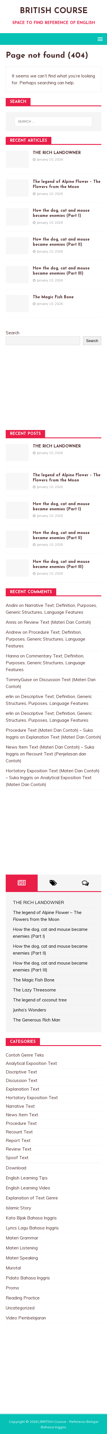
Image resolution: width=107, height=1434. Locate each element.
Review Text (18, 1149)
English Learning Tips (27, 1178)
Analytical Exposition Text (31, 1063)
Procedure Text (21, 1123)
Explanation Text (22, 1089)
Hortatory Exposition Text (32, 1097)
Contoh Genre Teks (25, 1055)
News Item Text (22, 1114)
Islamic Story (18, 1208)
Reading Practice (23, 1298)
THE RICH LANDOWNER (57, 153)
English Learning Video (28, 1188)
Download (16, 1168)
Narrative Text (20, 1106)
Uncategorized (20, 1308)
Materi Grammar (22, 1238)
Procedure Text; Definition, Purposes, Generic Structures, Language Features (45, 639)
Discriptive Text (21, 1072)
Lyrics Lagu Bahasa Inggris (32, 1228)
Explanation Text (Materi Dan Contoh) (63, 737)
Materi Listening (22, 1248)
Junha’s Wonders (29, 1010)
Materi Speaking (22, 1258)
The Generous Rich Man (36, 1020)
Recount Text (19, 1132)
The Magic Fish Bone (53, 297)
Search (12, 332)
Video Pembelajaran (26, 1318)
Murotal (13, 1268)
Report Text (18, 1140)
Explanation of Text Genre (32, 1198)
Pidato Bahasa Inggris (28, 1278)
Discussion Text (21, 1080)
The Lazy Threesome (34, 990)
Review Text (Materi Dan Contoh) (57, 622)
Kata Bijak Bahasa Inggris (31, 1218)
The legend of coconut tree (40, 1000)
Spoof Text (17, 1157)
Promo (12, 1288)
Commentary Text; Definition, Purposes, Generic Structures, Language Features (45, 662)
